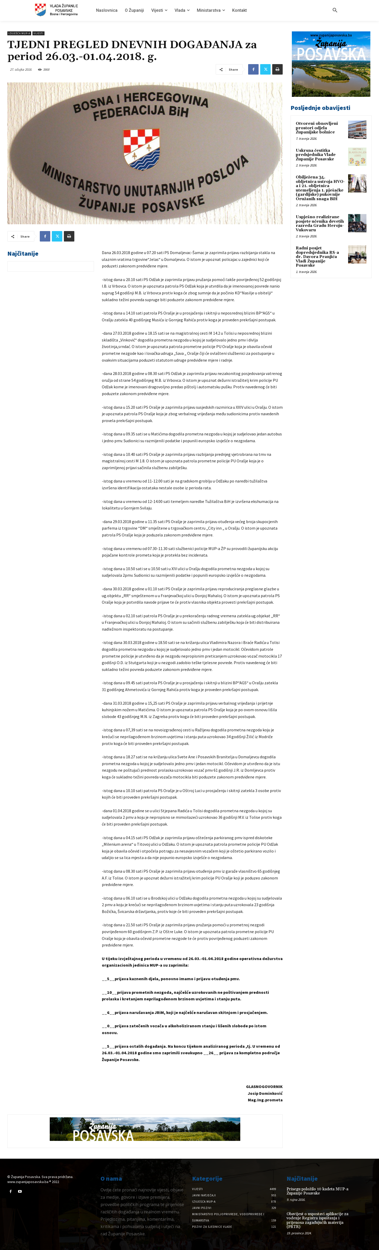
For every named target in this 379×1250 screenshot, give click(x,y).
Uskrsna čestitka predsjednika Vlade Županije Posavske (316, 155)
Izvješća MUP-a (19, 33)
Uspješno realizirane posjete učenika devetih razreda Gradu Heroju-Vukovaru (320, 224)
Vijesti (38, 33)
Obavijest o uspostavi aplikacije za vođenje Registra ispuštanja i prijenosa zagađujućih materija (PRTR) (317, 1221)
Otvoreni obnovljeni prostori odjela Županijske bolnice (317, 128)
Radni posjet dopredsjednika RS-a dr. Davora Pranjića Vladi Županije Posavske (317, 257)
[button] (335, 10)
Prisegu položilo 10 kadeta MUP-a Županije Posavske (317, 1191)
